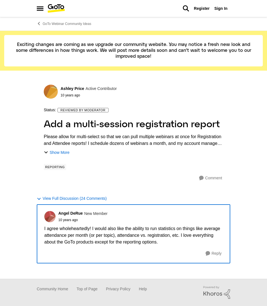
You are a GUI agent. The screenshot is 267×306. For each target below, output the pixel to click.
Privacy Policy (118, 289)
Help (143, 289)
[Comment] (210, 178)
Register (202, 8)
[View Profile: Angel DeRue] (50, 216)
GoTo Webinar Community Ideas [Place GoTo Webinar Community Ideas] (64, 23)
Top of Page (87, 289)
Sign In (220, 8)
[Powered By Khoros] (216, 292)
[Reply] (213, 253)
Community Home (52, 289)
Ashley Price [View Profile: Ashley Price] (72, 88)
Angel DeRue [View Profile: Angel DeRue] (70, 213)
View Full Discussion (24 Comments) (72, 198)
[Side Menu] (40, 8)
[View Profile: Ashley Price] (51, 92)
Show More (57, 152)
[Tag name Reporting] (55, 167)
